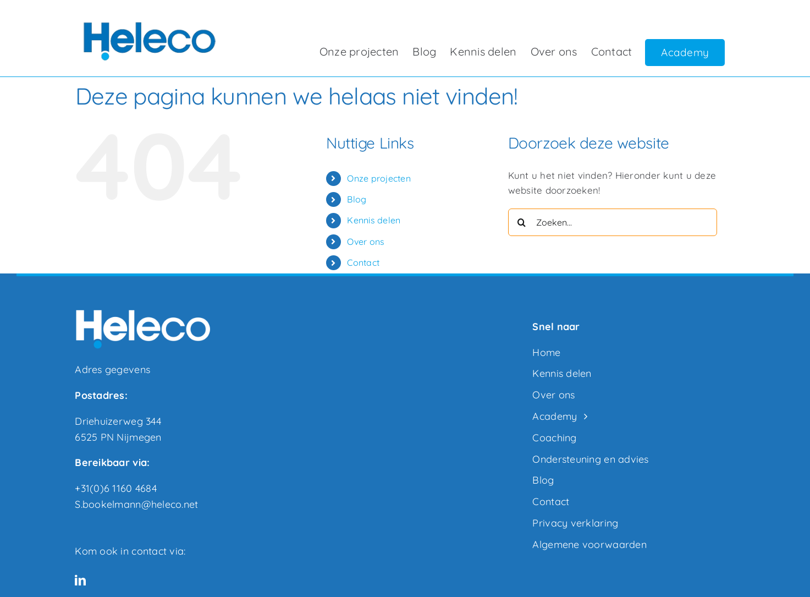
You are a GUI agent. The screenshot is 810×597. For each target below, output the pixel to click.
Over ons (365, 241)
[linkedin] (80, 580)
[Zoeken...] (612, 222)
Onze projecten (379, 178)
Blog (356, 199)
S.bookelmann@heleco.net (136, 504)
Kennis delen (373, 220)
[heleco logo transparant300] (147, 21)
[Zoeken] (522, 222)
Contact (363, 262)
